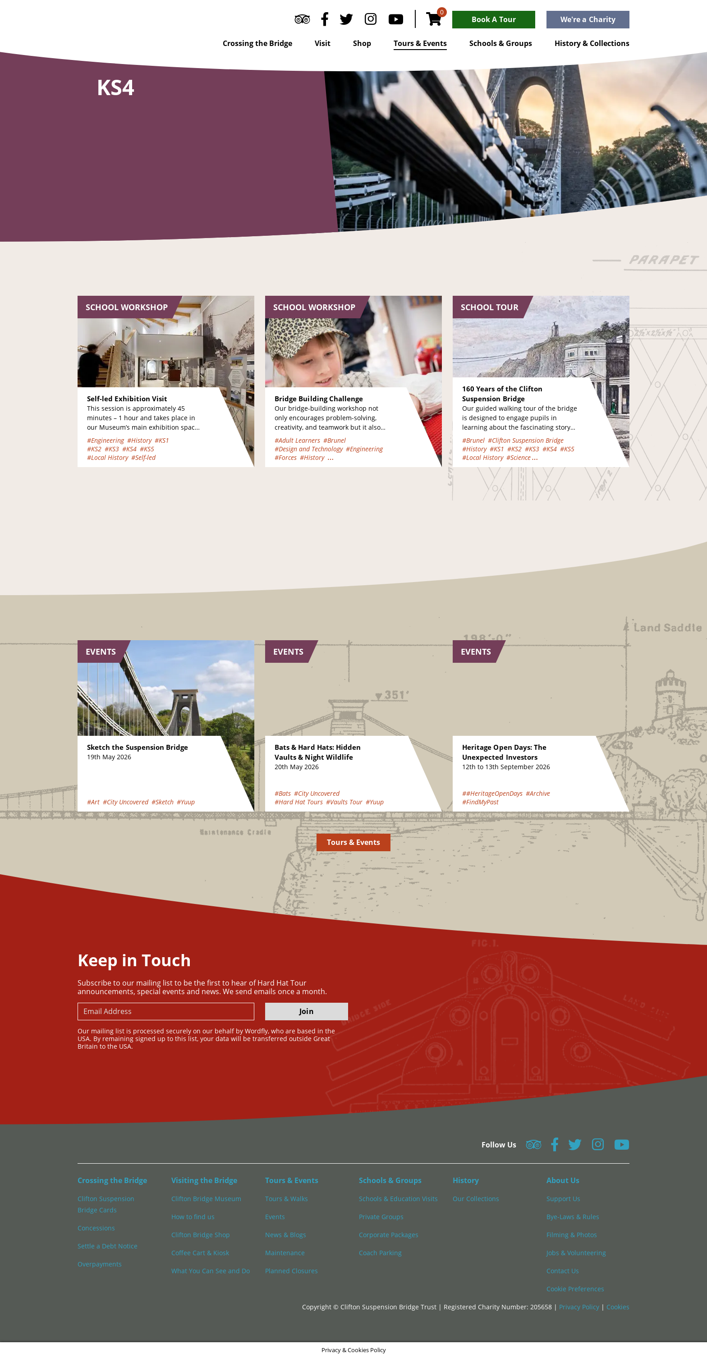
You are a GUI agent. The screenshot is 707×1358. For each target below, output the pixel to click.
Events (275, 1216)
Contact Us (562, 1270)
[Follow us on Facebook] (324, 21)
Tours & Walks (286, 1198)
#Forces (286, 457)
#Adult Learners (297, 440)
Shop (362, 43)
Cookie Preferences (575, 1289)
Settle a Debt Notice (108, 1246)
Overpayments (100, 1264)
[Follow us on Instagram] (370, 21)
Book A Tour (494, 19)
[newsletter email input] (166, 1011)
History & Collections (592, 43)
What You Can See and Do (210, 1270)
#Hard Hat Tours (299, 802)
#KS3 (112, 449)
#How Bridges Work (355, 457)
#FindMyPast (480, 802)
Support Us (563, 1198)
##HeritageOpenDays (492, 793)
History (466, 1180)
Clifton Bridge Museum (206, 1198)
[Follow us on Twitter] (346, 21)
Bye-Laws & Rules (572, 1216)
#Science (518, 457)
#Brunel (334, 440)
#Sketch (163, 802)
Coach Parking (380, 1252)
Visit (323, 43)
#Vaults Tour (344, 802)
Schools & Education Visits (398, 1198)
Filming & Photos (571, 1234)
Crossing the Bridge (257, 43)
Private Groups (381, 1216)
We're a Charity (587, 19)
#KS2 (94, 449)
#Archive (538, 793)
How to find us (193, 1216)
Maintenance (285, 1252)
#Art (93, 802)
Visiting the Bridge (204, 1180)
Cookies (617, 1307)
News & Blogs (285, 1234)
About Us (562, 1180)
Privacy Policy (580, 1307)
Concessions (96, 1228)
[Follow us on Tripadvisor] (302, 21)
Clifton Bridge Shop (200, 1234)
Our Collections (476, 1198)
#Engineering (105, 440)
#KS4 (129, 449)
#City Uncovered (125, 802)
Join (306, 1011)
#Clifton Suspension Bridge (526, 440)
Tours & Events (420, 43)
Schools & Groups (500, 43)
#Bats (283, 793)
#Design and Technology (309, 449)
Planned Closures (291, 1270)
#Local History (107, 457)
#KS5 (147, 449)
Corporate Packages (388, 1234)
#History (139, 440)
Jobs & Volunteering (576, 1252)
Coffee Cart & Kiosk (200, 1252)
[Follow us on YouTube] (396, 21)
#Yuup (186, 802)
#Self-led (143, 457)
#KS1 (162, 440)
